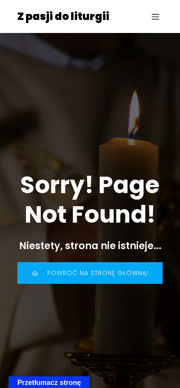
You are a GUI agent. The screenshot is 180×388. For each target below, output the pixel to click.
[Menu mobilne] (155, 16)
